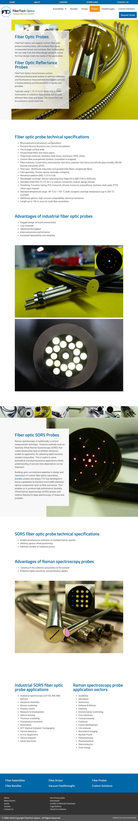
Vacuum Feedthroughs (62, 786)
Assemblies (59, 8)
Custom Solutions (126, 8)
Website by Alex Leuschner (124, 817)
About (37, 2)
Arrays (85, 8)
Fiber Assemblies (15, 780)
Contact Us (122, 2)
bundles (18, 479)
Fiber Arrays (56, 780)
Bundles (74, 8)
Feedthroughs (108, 8)
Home (12, 2)
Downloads (92, 2)
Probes (95, 8)
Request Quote (128, 15)
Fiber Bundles (13, 786)
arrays (37, 479)
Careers (63, 2)
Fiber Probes (99, 780)
